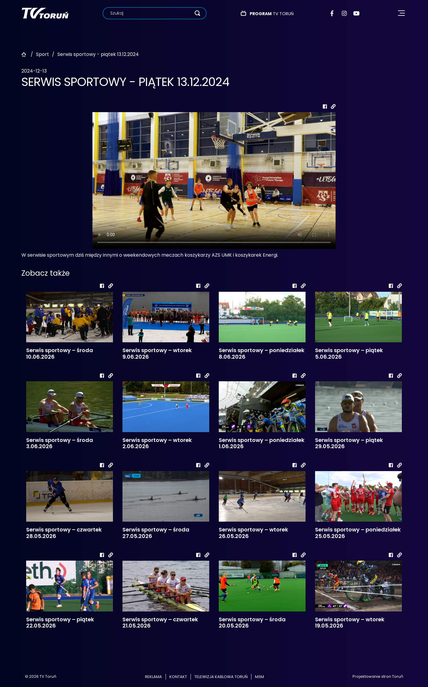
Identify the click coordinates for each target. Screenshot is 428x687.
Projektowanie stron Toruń (378, 676)
